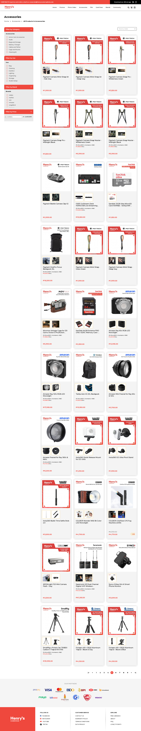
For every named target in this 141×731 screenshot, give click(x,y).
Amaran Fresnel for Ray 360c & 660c (55, 458)
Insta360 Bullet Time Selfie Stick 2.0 (56, 522)
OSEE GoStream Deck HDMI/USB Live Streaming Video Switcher (86, 205)
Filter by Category (12, 29)
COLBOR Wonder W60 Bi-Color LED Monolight (88, 522)
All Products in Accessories (34, 21)
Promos (62, 7)
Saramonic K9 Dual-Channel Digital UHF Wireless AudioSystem (87, 585)
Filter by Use (10, 58)
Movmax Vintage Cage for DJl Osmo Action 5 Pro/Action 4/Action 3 (55, 332)
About (113, 718)
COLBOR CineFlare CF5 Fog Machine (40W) (120, 522)
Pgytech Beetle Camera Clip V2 (55, 204)
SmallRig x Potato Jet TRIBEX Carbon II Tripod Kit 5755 (55, 649)
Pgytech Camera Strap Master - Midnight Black (121, 141)
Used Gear (99, 7)
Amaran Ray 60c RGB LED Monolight (119, 332)
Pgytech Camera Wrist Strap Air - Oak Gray (56, 78)
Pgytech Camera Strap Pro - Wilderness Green (120, 78)
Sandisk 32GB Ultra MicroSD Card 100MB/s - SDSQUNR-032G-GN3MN (120, 205)
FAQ (112, 721)
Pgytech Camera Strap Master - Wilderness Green (88, 141)
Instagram (45, 718)
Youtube (44, 721)
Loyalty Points (116, 724)
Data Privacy (80, 724)
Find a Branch (115, 716)
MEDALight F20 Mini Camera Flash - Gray (55, 585)
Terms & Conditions (82, 721)
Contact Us (79, 716)
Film (91, 7)
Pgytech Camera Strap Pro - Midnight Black (54, 141)
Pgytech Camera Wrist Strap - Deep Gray (121, 268)
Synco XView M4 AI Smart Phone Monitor (119, 585)
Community (117, 7)
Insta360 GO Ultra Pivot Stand (121, 457)
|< (88, 673)
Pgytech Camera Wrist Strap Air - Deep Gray (89, 78)
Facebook (45, 716)
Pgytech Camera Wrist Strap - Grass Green (88, 268)
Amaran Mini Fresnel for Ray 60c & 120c (122, 395)
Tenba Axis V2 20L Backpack (87, 394)
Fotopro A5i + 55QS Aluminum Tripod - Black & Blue (121, 649)
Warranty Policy (81, 718)
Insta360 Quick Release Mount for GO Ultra (88, 458)
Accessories (83, 7)
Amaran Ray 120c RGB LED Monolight (54, 395)
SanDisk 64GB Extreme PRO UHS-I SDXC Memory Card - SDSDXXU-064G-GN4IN (87, 332)
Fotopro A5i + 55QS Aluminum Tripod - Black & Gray (88, 649)
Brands (108, 7)
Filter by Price (11, 112)
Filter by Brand (11, 87)
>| (135, 673)
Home (55, 7)
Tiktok (44, 724)
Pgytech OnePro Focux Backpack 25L (52, 268)
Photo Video (72, 7)
